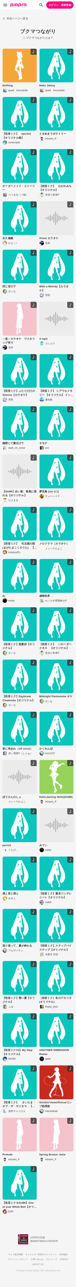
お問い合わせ (37, 1259)
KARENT (64, 1259)
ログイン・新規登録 (60, 5)
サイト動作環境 (15, 1254)
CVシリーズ (51, 1259)
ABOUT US (38, 1264)
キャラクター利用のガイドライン (41, 1254)
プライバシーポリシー (17, 1259)
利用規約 (63, 1254)
